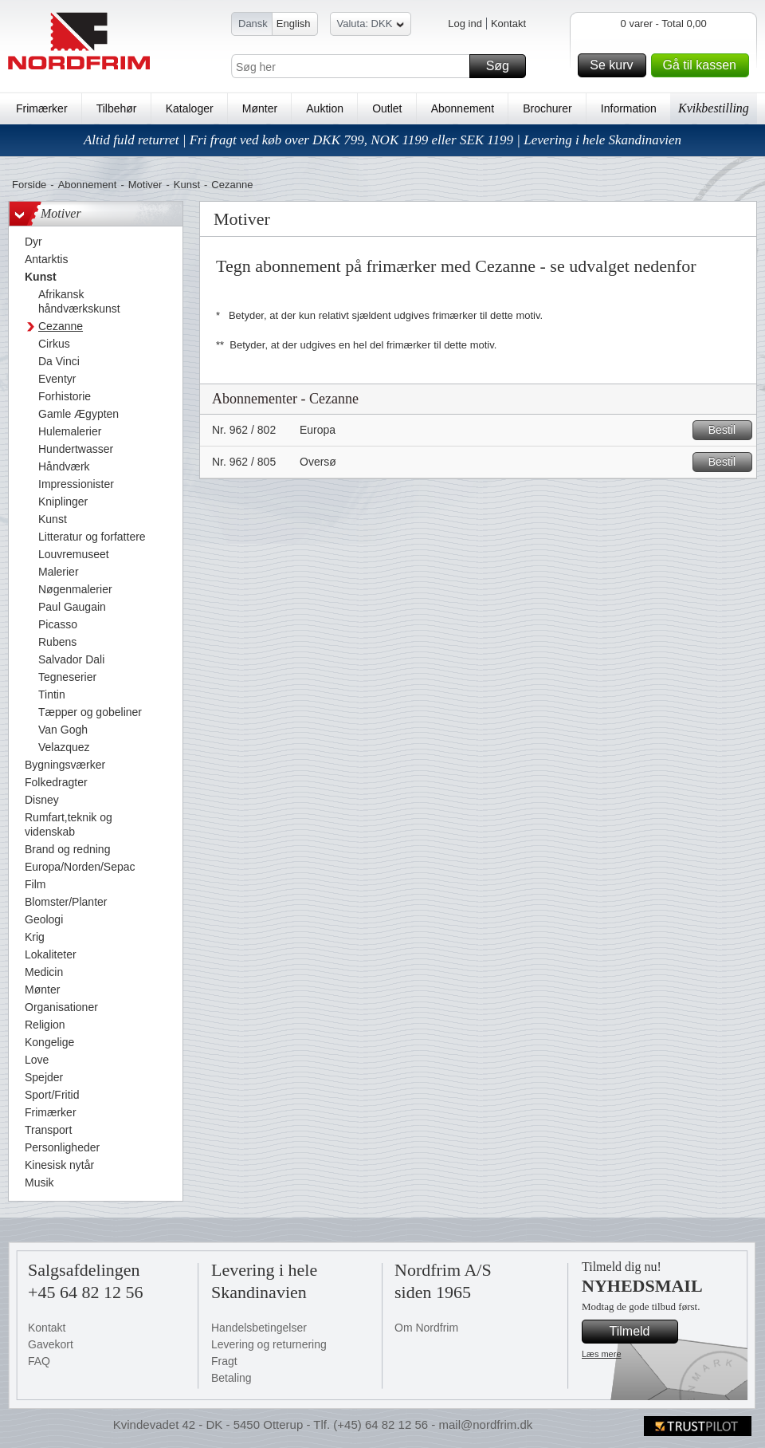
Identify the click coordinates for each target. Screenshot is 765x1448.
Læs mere (602, 1354)
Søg (503, 66)
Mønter (259, 108)
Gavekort (50, 1344)
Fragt (224, 1361)
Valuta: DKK (371, 26)
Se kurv (615, 65)
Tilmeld (641, 1332)
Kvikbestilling (713, 108)
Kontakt (508, 24)
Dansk (253, 24)
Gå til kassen (703, 65)
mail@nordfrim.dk (485, 1424)
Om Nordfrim (426, 1327)
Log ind (465, 24)
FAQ (39, 1361)
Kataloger (190, 108)
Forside (29, 185)
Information (629, 108)
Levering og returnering (269, 1344)
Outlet (387, 108)
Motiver (145, 185)
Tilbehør (116, 108)
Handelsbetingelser (259, 1327)
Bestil (727, 430)
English (294, 24)
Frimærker (42, 108)
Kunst (187, 185)
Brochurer (547, 108)
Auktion (324, 108)
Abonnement (462, 108)
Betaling (231, 1377)
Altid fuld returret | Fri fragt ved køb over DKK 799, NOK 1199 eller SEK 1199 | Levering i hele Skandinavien (382, 140)
